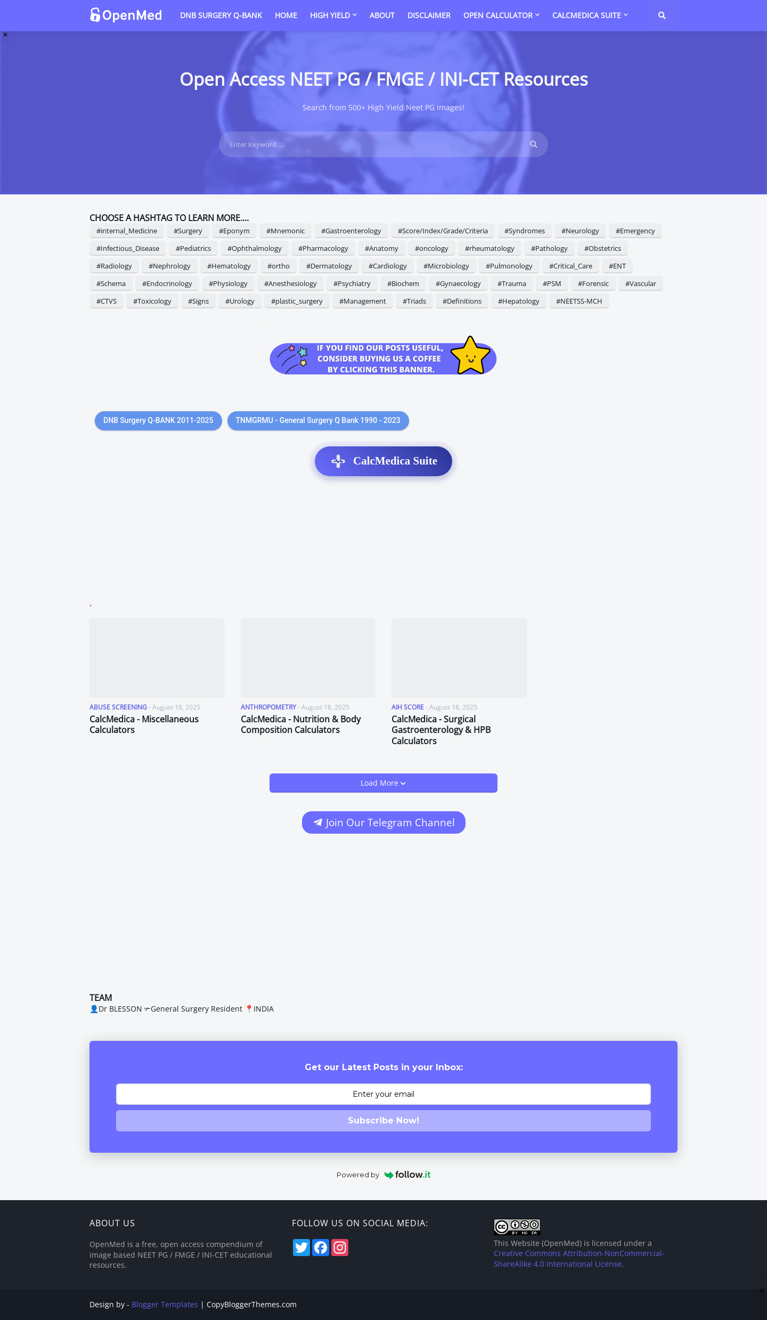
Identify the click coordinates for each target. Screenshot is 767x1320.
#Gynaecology (458, 283)
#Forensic (593, 283)
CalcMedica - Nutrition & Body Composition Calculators (301, 725)
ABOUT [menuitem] (382, 15)
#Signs (198, 301)
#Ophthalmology (254, 248)
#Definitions (462, 301)
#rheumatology (490, 248)
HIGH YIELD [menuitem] (330, 15)
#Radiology (114, 266)
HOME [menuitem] (286, 15)
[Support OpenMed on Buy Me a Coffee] (383, 358)
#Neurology (580, 230)
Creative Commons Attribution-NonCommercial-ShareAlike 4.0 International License (579, 1258)
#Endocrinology (167, 283)
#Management (362, 301)
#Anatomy (381, 248)
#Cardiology (388, 266)
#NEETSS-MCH (579, 301)
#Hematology (229, 266)
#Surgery (188, 230)
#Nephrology (170, 266)
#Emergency (635, 230)
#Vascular (640, 283)
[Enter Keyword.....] (383, 144)
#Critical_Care (570, 266)
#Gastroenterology (351, 230)
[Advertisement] (383, 543)
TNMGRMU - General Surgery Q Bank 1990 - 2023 (318, 420)
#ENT (617, 266)
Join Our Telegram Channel (383, 822)
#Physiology (228, 283)
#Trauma (511, 283)
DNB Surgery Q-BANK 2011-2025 (158, 420)
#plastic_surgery (297, 301)
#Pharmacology (323, 248)
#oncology (431, 248)
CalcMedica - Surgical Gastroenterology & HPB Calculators (441, 730)
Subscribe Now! (383, 1120)
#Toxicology (152, 301)
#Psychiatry (352, 283)
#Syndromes (524, 230)
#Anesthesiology (290, 283)
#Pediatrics (193, 248)
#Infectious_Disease (127, 248)
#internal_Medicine (126, 230)
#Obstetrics (602, 248)
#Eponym (234, 230)
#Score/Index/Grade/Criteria (443, 230)
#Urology (240, 301)
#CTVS (106, 301)
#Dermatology (329, 266)
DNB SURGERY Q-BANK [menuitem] (221, 15)
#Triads (414, 301)
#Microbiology (446, 266)
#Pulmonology (509, 266)
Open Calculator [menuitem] (498, 15)
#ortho (278, 266)
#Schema (111, 283)
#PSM (552, 283)
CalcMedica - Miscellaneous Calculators (144, 725)
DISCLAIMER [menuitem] (429, 15)
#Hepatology (519, 301)
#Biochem (403, 283)
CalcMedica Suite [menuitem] (586, 15)
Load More (381, 783)
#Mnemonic (285, 230)
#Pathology (549, 248)
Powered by (384, 1174)
